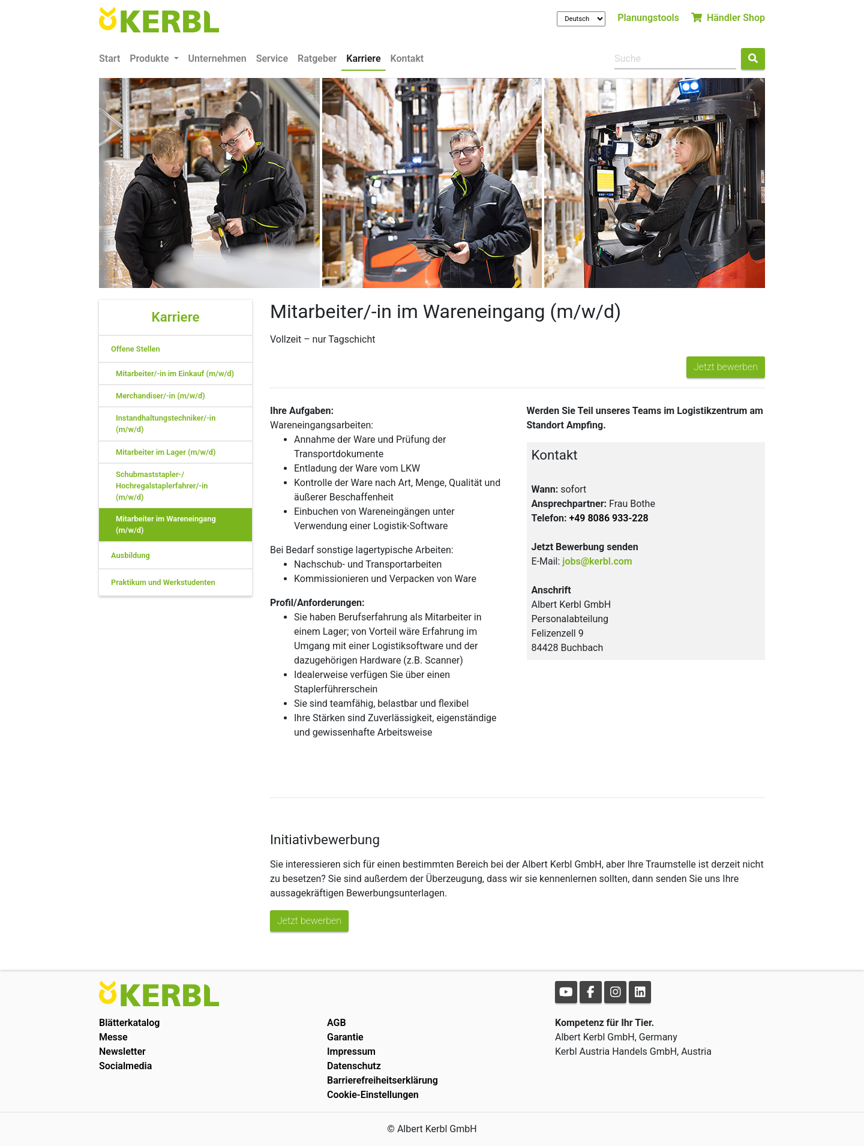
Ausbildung (130, 555)
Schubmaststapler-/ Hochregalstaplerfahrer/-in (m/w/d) (162, 486)
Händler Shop (728, 17)
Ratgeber (317, 58)
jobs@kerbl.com (597, 561)
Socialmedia (125, 1066)
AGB (336, 1022)
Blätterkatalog (129, 1022)
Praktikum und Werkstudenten (163, 582)
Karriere (363, 58)
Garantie (345, 1037)
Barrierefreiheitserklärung (382, 1080)
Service (272, 58)
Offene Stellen (135, 348)
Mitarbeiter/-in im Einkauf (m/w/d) (175, 373)
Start (109, 58)
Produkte (150, 58)
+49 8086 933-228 (608, 518)
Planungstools (648, 17)
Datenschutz (354, 1066)
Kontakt (407, 58)
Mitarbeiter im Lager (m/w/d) (165, 452)
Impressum (351, 1051)
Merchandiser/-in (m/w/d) (160, 395)
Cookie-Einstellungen (373, 1094)
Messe (113, 1037)
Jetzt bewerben (726, 367)
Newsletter (122, 1051)
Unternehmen (217, 58)
